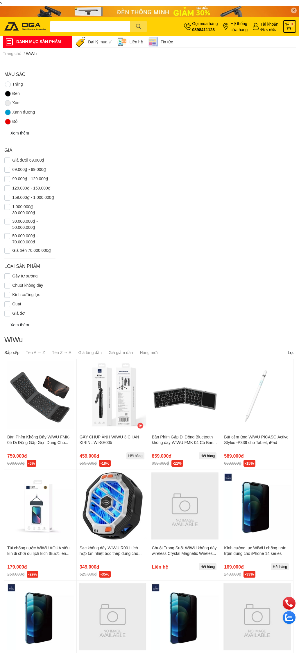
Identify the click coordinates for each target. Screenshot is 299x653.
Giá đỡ (18, 313)
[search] (138, 26)
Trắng (13, 84)
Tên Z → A (61, 352)
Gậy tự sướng (24, 275)
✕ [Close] (294, 10)
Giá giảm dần (121, 352)
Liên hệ (136, 41)
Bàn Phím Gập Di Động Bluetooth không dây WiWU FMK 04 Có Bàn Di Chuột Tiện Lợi (183, 442)
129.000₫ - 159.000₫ (31, 187)
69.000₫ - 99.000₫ (29, 169)
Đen (12, 93)
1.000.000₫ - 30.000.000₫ (23, 209)
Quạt (16, 303)
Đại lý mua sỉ (100, 41)
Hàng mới (148, 352)
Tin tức (167, 41)
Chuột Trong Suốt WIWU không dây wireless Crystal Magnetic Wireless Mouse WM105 (184, 553)
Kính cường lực (26, 294)
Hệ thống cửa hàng (239, 26)
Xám (12, 103)
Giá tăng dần (90, 352)
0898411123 (203, 29)
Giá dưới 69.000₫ (28, 160)
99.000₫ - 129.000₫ (30, 178)
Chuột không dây (27, 285)
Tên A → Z (35, 352)
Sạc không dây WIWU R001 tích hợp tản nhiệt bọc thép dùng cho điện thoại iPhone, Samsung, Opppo (112, 553)
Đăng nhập (268, 29)
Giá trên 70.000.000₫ (31, 250)
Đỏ (10, 121)
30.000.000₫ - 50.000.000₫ (25, 224)
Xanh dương (19, 112)
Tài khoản (269, 24)
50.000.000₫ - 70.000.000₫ (25, 238)
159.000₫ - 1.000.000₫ (33, 197)
